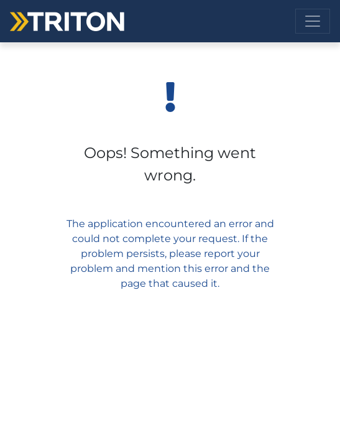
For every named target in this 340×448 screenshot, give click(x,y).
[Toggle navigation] (312, 21)
